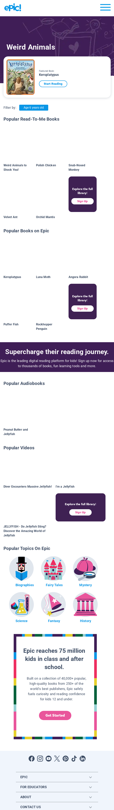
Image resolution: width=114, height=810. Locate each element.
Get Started (55, 715)
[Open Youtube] (49, 759)
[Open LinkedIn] (83, 759)
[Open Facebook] (32, 759)
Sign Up (82, 201)
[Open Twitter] (57, 759)
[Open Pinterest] (66, 759)
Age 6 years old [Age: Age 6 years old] (34, 107)
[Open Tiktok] (74, 759)
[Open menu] (105, 8)
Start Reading (55, 84)
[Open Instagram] (40, 759)
